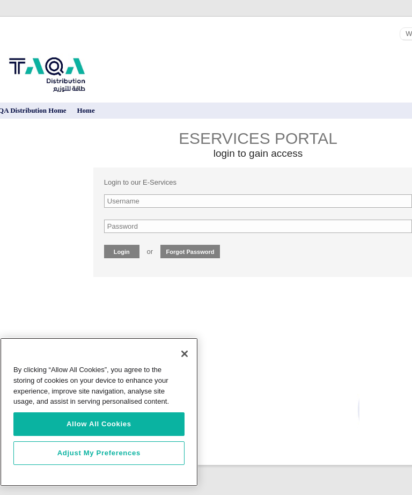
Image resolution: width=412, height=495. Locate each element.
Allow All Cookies (99, 424)
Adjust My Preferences (99, 453)
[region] (99, 412)
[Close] (184, 354)
